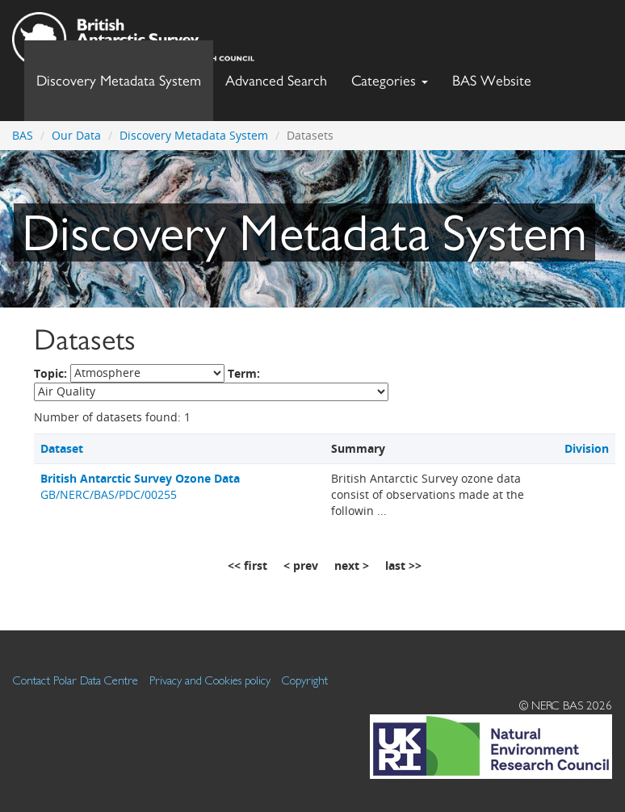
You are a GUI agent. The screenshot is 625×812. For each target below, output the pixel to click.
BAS (22, 135)
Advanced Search (276, 80)
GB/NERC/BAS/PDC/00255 (140, 486)
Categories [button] (389, 80)
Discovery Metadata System (118, 80)
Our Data (76, 135)
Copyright (305, 680)
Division (586, 448)
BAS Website (497, 76)
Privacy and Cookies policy (210, 680)
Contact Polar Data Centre (75, 680)
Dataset (61, 448)
